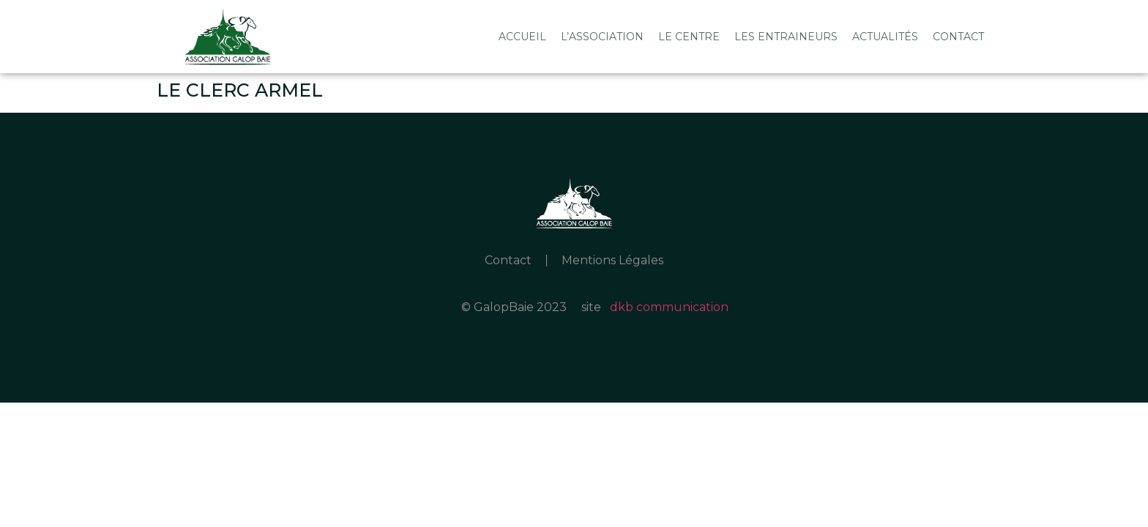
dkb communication (669, 307)
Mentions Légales (612, 260)
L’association (602, 36)
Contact (958, 36)
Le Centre (689, 36)
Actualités (885, 36)
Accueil (522, 36)
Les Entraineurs (786, 36)
